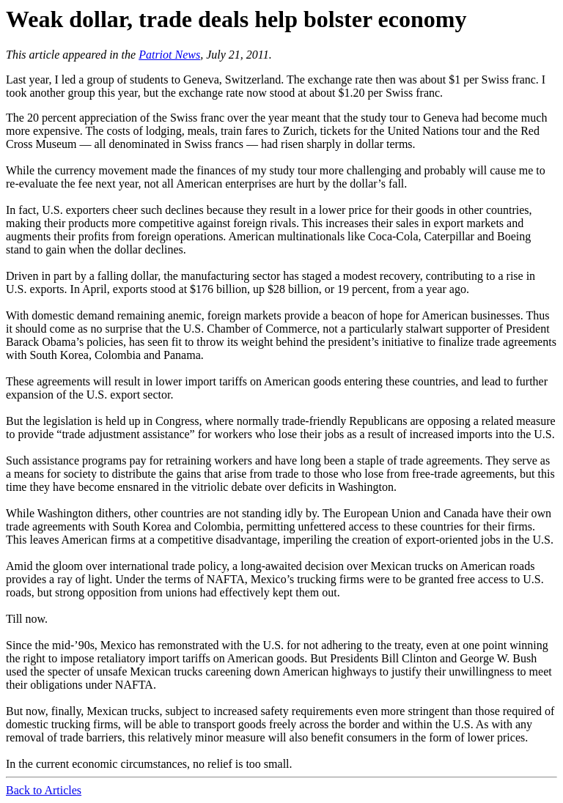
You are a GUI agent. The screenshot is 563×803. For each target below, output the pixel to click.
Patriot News (169, 54)
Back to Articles (43, 790)
